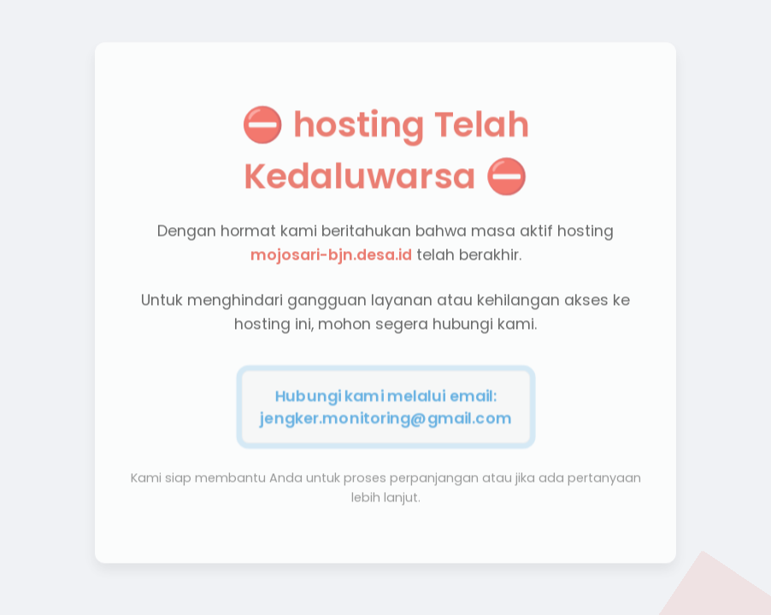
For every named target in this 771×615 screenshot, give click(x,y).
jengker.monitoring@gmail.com (385, 416)
